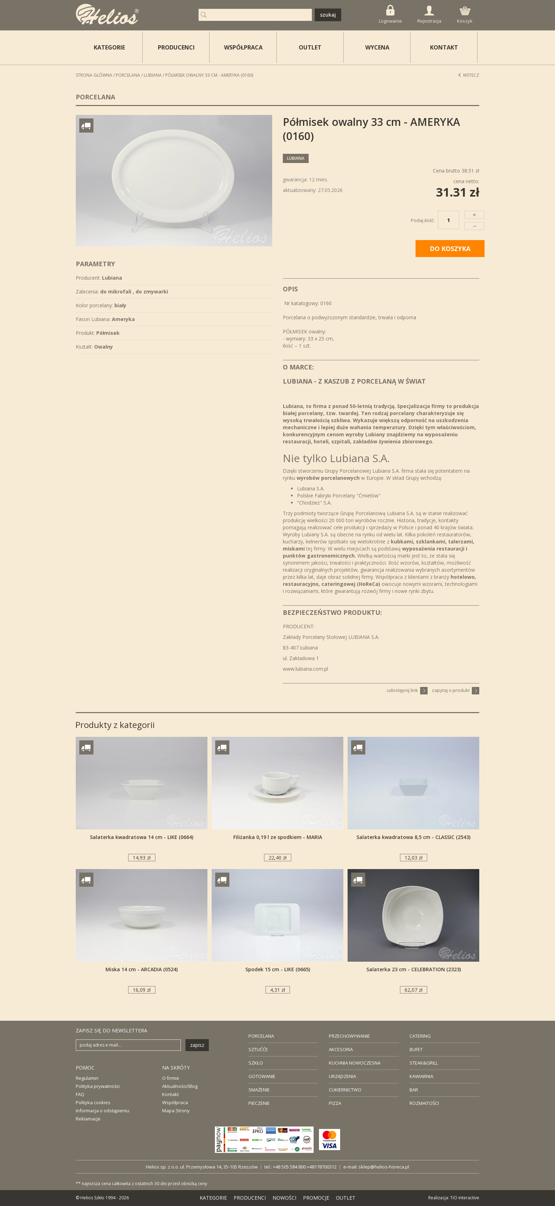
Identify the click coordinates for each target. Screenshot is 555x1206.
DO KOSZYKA (450, 248)
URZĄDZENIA (342, 1076)
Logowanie (390, 14)
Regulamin (87, 1078)
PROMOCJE (316, 1197)
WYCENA (377, 47)
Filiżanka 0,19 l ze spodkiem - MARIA (277, 837)
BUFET (416, 1049)
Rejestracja (429, 15)
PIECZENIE (259, 1103)
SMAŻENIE (259, 1089)
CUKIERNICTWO (345, 1089)
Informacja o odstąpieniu (102, 1110)
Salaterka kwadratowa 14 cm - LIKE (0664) (141, 837)
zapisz (197, 1045)
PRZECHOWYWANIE (349, 1036)
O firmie (170, 1078)
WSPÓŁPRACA (243, 47)
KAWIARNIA (421, 1076)
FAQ (80, 1094)
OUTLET (310, 47)
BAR (414, 1089)
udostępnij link (407, 690)
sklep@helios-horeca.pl (384, 1167)
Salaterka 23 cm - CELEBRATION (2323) (413, 969)
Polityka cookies (93, 1102)
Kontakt (170, 1094)
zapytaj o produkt (455, 690)
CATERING (420, 1036)
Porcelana (128, 75)
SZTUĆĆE (258, 1049)
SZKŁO (255, 1063)
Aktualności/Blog (180, 1086)
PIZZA (335, 1103)
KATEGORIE (213, 1197)
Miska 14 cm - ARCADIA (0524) (141, 969)
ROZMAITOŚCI (424, 1103)
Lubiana (153, 75)
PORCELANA (261, 1036)
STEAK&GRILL (424, 1063)
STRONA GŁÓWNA (94, 75)
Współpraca (175, 1102)
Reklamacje (88, 1118)
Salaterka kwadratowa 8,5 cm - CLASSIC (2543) (413, 837)
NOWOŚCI (284, 1197)
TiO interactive (464, 1198)
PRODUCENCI (176, 47)
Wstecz (468, 75)
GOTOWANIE (261, 1076)
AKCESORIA (341, 1049)
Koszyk (465, 15)
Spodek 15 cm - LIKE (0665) (277, 969)
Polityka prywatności (98, 1086)
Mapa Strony (176, 1110)
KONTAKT (444, 47)
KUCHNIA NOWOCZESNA (355, 1063)
